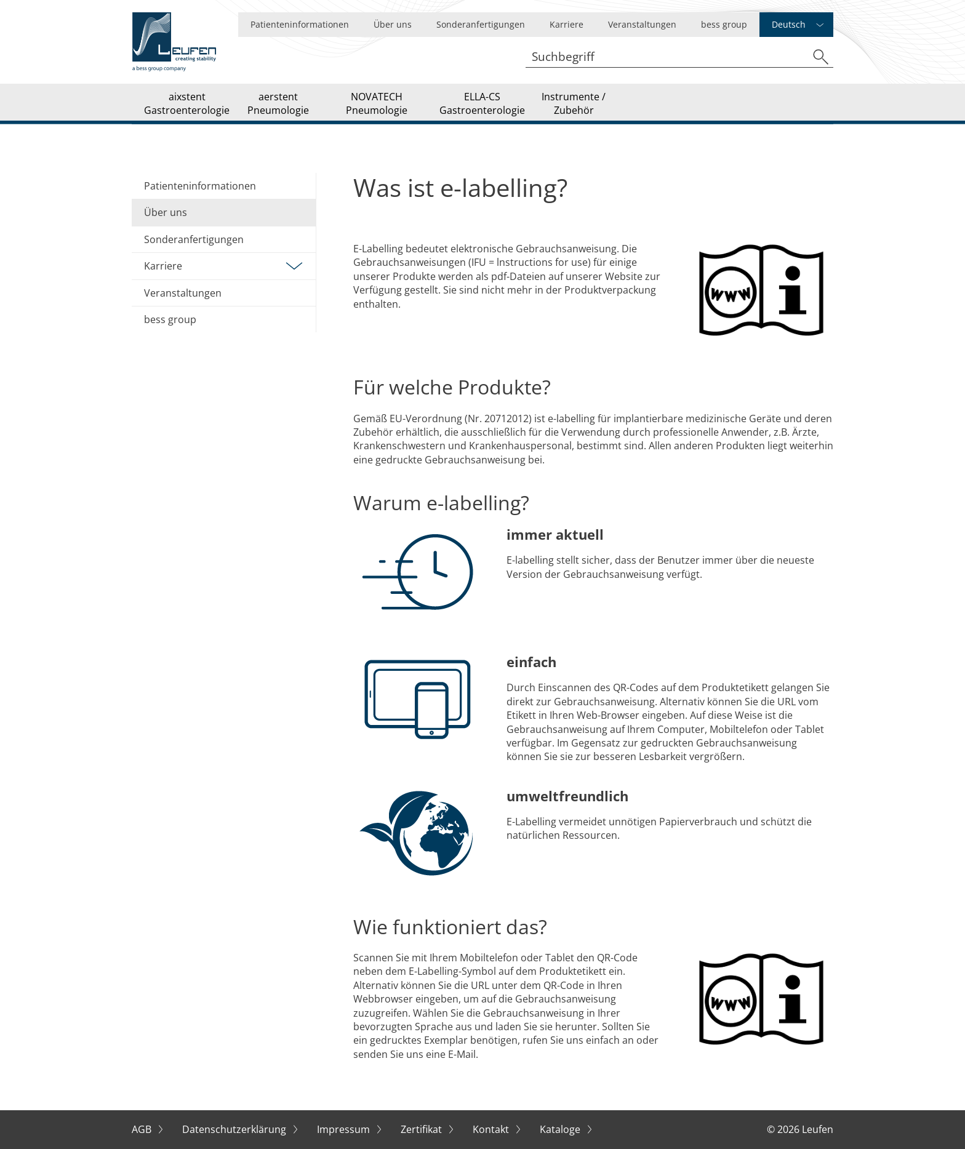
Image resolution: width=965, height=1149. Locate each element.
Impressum (344, 1129)
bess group (724, 24)
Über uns (393, 24)
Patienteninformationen (299, 24)
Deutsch (789, 24)
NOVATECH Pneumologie (376, 103)
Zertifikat (422, 1129)
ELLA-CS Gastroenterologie (482, 103)
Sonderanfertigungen (480, 24)
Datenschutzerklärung (235, 1129)
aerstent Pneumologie (278, 103)
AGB (143, 1129)
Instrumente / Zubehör (574, 103)
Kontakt (492, 1129)
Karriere (566, 24)
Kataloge (561, 1129)
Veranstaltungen (642, 24)
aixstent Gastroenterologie (187, 103)
